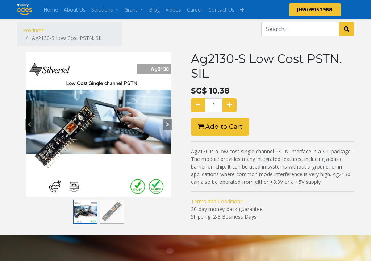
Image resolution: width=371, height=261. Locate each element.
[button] (242, 9)
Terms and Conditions (217, 201)
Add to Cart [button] (220, 126)
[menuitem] (51, 9)
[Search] (346, 29)
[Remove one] (198, 105)
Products (33, 30)
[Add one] (229, 105)
